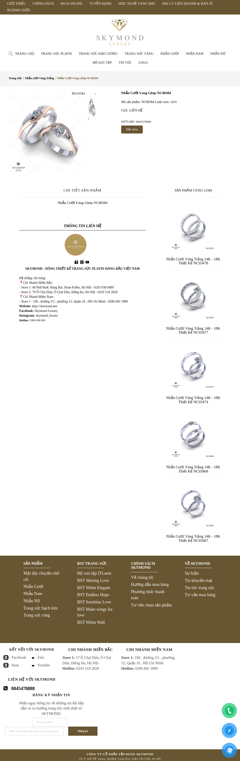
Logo (143, 62)
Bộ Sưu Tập (102, 62)
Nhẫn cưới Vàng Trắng (39, 78)
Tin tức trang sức (199, 587)
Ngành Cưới (18, 10)
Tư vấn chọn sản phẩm (151, 605)
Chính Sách (43, 3)
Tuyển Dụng (100, 3)
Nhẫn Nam (32, 593)
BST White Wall (91, 622)
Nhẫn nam (195, 53)
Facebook (19, 657)
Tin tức (125, 62)
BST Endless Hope (93, 594)
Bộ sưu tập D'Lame (94, 573)
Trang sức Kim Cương (98, 53)
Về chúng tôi (142, 577)
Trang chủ (24, 53)
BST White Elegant (93, 587)
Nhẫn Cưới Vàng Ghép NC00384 (77, 78)
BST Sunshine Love (94, 602)
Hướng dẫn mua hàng (150, 584)
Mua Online (71, 3)
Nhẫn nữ (217, 53)
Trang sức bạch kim (40, 608)
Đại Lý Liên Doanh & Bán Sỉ (187, 3)
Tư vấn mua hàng (200, 594)
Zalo (40, 657)
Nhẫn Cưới (33, 586)
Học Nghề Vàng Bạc (137, 3)
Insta (15, 665)
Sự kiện (192, 573)
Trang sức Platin (56, 53)
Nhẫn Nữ (31, 600)
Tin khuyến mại (198, 580)
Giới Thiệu (16, 3)
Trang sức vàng (139, 53)
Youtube (43, 665)
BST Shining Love (93, 580)
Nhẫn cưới (169, 53)
